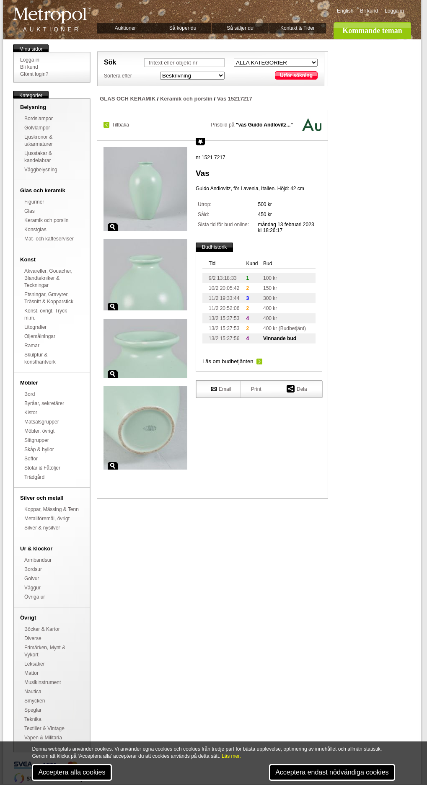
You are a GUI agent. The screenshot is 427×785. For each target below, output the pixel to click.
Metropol (52, 19)
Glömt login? (34, 74)
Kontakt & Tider (297, 28)
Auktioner (125, 28)
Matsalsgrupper (41, 422)
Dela (297, 388)
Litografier (35, 327)
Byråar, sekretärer (44, 403)
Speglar (32, 710)
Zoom (113, 227)
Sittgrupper (36, 440)
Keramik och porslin (46, 220)
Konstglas (35, 229)
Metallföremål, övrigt (47, 519)
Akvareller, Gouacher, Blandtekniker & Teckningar (48, 278)
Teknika (32, 719)
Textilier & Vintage (44, 728)
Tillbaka (120, 125)
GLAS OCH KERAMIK (127, 99)
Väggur (32, 588)
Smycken (34, 701)
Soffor (31, 459)
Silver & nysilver (42, 528)
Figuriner (34, 202)
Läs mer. (231, 756)
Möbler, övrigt (39, 431)
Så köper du (183, 28)
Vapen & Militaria (43, 738)
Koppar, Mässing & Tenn (51, 509)
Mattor (31, 673)
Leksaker (34, 664)
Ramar (31, 346)
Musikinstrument (42, 682)
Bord (29, 394)
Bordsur (33, 569)
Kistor (30, 413)
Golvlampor (37, 128)
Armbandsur (38, 560)
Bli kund (369, 11)
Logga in (394, 11)
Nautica (32, 692)
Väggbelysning (40, 170)
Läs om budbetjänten (227, 361)
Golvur (31, 578)
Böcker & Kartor (42, 629)
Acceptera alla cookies (71, 772)
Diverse (32, 638)
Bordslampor (38, 118)
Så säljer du (240, 28)
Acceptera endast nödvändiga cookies (331, 772)
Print (256, 389)
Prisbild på (252, 125)
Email (221, 388)
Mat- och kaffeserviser (49, 239)
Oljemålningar (39, 336)
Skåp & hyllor (39, 449)
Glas (29, 211)
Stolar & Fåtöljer (42, 468)
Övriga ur (34, 597)
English (345, 11)
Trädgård (34, 477)
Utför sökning (296, 75)
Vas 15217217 (234, 99)
